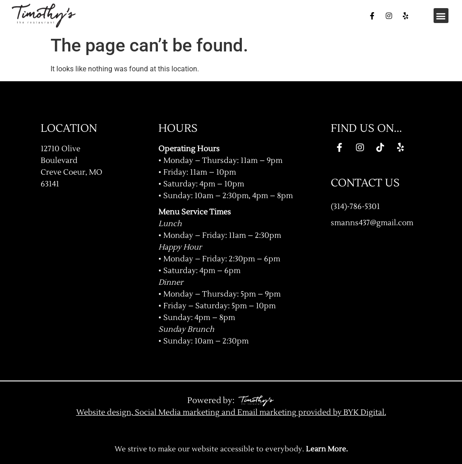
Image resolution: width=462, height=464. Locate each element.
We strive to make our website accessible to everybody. (231, 449)
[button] (441, 15)
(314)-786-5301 (355, 206)
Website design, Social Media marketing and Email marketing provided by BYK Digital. (231, 412)
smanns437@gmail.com (372, 222)
